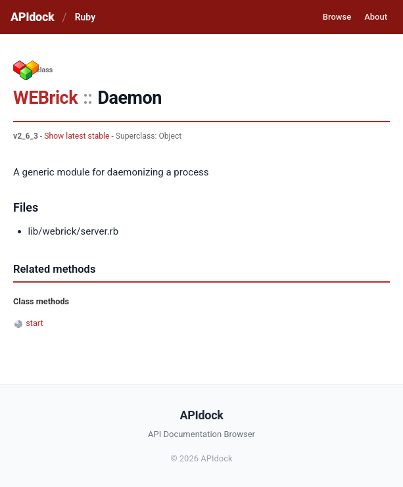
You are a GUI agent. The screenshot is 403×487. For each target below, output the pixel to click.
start (34, 323)
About (375, 17)
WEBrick (45, 97)
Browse (337, 17)
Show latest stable (76, 136)
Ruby (85, 17)
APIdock (32, 17)
